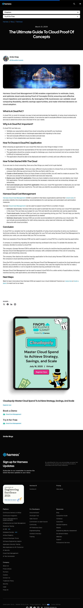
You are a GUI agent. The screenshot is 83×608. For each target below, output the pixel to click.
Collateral (59, 518)
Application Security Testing (11, 544)
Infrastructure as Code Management (14, 523)
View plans (59, 489)
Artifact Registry (8, 535)
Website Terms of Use (22, 604)
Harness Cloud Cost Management (14, 198)
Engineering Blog (35, 530)
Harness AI (33, 489)
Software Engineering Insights (12, 541)
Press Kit (5, 590)
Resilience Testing (8, 526)
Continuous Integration (10, 515)
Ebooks (58, 527)
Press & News (7, 569)
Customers (59, 521)
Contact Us (6, 578)
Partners (5, 572)
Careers (5, 575)
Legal (4, 587)
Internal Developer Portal (11, 538)
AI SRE (5, 529)
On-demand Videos (62, 533)
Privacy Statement (35, 604)
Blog (57, 512)
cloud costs (70, 198)
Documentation (34, 512)
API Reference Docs (36, 527)
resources (68, 281)
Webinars (59, 536)
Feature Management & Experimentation (10, 519)
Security (5, 584)
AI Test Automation (9, 556)
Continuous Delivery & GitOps (12, 512)
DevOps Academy (61, 524)
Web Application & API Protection (13, 547)
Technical (19, 22)
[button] (74, 4)
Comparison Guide (62, 515)
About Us (6, 566)
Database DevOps (8, 532)
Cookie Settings (55, 604)
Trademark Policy (8, 581)
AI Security (6, 550)
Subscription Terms (8, 604)
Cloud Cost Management (17, 206)
